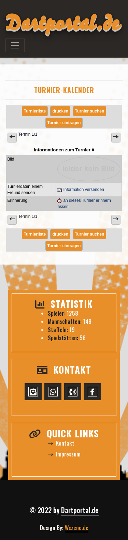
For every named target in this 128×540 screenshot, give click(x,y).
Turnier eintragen (64, 122)
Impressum (64, 454)
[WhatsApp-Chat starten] (52, 391)
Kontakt (61, 443)
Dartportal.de (80, 510)
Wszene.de (76, 528)
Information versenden (80, 189)
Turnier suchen (89, 111)
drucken (60, 111)
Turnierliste (35, 111)
